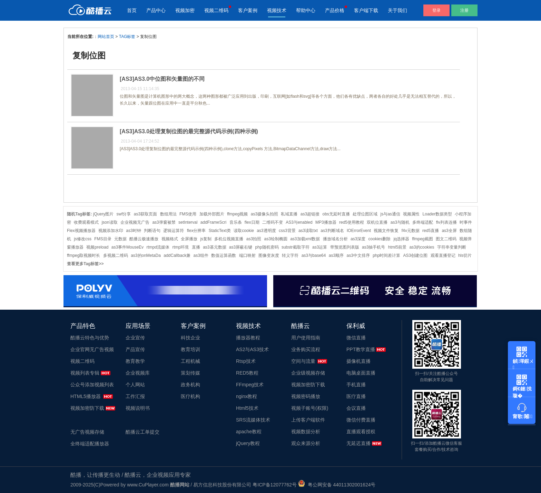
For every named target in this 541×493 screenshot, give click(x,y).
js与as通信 (390, 214)
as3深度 (358, 238)
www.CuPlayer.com (148, 484)
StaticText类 (220, 230)
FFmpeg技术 (250, 384)
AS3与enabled (299, 222)
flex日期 (252, 222)
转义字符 (290, 255)
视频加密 (185, 10)
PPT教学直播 (360, 349)
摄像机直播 (358, 361)
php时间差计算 (386, 255)
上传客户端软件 (308, 420)
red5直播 (430, 230)
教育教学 (135, 361)
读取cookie (244, 230)
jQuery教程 (248, 443)
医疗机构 (190, 396)
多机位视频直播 (228, 238)
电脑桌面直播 (360, 373)
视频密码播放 (305, 396)
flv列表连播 (446, 222)
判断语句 (152, 230)
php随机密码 (267, 247)
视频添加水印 (110, 230)
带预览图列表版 (344, 247)
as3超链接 (310, 214)
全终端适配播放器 (89, 443)
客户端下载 (366, 10)
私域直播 (289, 214)
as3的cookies (421, 247)
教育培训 (190, 349)
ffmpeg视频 (237, 214)
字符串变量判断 (451, 247)
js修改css (82, 238)
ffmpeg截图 (422, 238)
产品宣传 (135, 349)
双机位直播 (377, 222)
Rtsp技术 (246, 361)
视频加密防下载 (87, 408)
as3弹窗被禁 (163, 222)
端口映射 (247, 255)
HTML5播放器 (85, 396)
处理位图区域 (365, 214)
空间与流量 (303, 361)
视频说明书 (138, 408)
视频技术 (276, 10)
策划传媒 (190, 373)
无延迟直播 (358, 443)
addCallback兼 (177, 255)
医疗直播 (356, 396)
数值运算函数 (223, 255)
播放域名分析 (335, 238)
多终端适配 (422, 222)
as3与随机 (400, 222)
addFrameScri (213, 222)
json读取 (110, 222)
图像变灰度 (268, 255)
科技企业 (190, 337)
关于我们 (397, 10)
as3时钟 (133, 230)
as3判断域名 (332, 230)
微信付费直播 (360, 420)
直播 (196, 247)
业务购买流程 (305, 349)
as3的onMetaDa (146, 255)
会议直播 (356, 408)
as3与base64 (314, 255)
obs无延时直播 (336, 214)
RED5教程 (247, 373)
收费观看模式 (86, 222)
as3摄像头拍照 (264, 214)
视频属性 (411, 214)
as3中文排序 (358, 255)
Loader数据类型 (437, 214)
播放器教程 (248, 337)
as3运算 (319, 247)
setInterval (187, 222)
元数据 (120, 238)
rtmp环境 (180, 247)
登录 (436, 10)
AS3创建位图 (415, 255)
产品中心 (156, 10)
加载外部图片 (211, 214)
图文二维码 (446, 238)
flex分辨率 (196, 230)
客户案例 (247, 10)
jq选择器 (401, 238)
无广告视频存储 (87, 432)
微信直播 (356, 337)
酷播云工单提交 (142, 432)
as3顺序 (336, 255)
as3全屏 (449, 230)
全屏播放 (189, 238)
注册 (464, 10)
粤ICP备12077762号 (275, 484)
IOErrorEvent (359, 230)
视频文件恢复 (386, 230)
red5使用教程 (351, 222)
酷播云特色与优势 (89, 337)
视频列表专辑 (84, 373)
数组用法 (168, 214)
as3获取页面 (145, 214)
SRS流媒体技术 (253, 420)
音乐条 (235, 222)
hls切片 (465, 255)
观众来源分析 (305, 443)
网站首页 (106, 36)
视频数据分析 (305, 431)
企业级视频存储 (308, 373)
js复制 (206, 238)
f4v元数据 (411, 230)
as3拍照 (253, 238)
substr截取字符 (295, 247)
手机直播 (356, 384)
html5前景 (397, 247)
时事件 (466, 222)
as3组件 (201, 255)
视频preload (97, 247)
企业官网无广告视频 (92, 349)
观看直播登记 (443, 255)
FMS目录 (102, 238)
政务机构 (190, 384)
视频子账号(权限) (309, 408)
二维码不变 (272, 222)
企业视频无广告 (134, 222)
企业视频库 (138, 373)
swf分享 (123, 214)
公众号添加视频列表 (92, 384)
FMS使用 (187, 214)
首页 (132, 10)
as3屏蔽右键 (240, 247)
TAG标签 (127, 36)
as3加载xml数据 (305, 238)
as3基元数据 (214, 247)
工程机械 (190, 361)
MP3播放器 (325, 222)
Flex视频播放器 (81, 230)
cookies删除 (379, 238)
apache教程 (249, 431)
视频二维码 (216, 10)
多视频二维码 (115, 255)
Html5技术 (247, 408)
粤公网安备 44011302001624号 (337, 484)
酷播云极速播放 (143, 238)
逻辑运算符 (173, 230)
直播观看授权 (360, 431)
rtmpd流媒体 (157, 247)
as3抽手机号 (373, 247)
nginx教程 (246, 396)
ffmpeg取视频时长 (83, 255)
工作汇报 (135, 396)
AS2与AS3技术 (252, 349)
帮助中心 (305, 10)
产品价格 (334, 10)
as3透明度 (266, 230)
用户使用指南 (305, 337)
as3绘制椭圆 (275, 238)
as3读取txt (308, 230)
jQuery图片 (103, 214)
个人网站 (135, 384)
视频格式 (169, 238)
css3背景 (287, 230)
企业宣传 (135, 337)
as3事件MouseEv (127, 247)
